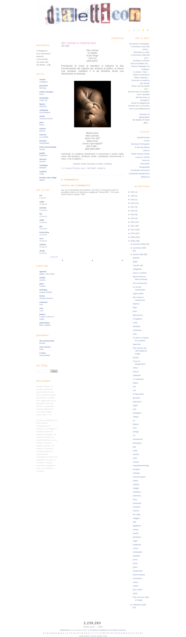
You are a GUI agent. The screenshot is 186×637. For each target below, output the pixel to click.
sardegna (43, 165)
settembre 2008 (139, 605)
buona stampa (139, 575)
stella (41, 220)
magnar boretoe (45, 292)
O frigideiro (137, 319)
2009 (132, 237)
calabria (42, 171)
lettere (135, 383)
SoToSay (43, 290)
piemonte (43, 85)
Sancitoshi (133, 44)
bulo (134, 409)
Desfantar (137, 545)
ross (41, 238)
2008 (132, 241)
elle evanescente (46, 341)
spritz (135, 593)
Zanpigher (137, 413)
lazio (41, 122)
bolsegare (145, 44)
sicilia (42, 116)
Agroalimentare (143, 137)
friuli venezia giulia (47, 147)
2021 (132, 192)
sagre (135, 541)
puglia (42, 153)
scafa (135, 450)
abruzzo (42, 159)
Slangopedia (144, 167)
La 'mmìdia (43, 137)
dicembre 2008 (139, 244)
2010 (132, 233)
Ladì (41, 305)
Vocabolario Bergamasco (139, 173)
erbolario (43, 302)
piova (135, 559)
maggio (136, 488)
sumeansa (137, 330)
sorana (42, 149)
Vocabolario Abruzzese (140, 170)
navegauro (144, 100)
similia (42, 278)
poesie (135, 533)
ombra (135, 586)
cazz (135, 334)
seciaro (136, 462)
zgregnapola (144, 117)
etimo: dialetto (45, 325)
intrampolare (44, 143)
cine (41, 308)
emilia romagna (46, 92)
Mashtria (136, 326)
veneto (42, 79)
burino (41, 125)
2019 (132, 199)
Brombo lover (133, 92)
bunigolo (136, 469)
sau (134, 386)
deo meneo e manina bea (78, 42)
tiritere (42, 314)
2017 (132, 207)
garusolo (136, 398)
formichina (44, 232)
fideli (135, 307)
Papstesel (43, 155)
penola (135, 357)
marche (42, 135)
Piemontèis (145, 164)
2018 (132, 203)
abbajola (42, 168)
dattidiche (137, 526)
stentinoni (137, 537)
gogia (135, 261)
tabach (42, 180)
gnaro (135, 567)
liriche (42, 296)
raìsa (41, 349)
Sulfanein (137, 375)
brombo (146, 106)
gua (134, 447)
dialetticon (73, 168)
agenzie (42, 271)
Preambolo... (138, 578)
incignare (145, 69)
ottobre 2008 (138, 254)
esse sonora (44, 347)
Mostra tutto (54, 257)
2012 (132, 226)
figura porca (138, 315)
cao (134, 390)
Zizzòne (42, 162)
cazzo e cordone (140, 273)
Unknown (143, 114)
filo (40, 214)
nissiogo (136, 473)
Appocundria (138, 293)
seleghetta (137, 269)
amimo (135, 529)
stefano (42, 244)
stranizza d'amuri (46, 119)
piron (135, 311)
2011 (132, 229)
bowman (93, 636)
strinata (136, 454)
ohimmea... (137, 496)
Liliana (135, 75)
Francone (136, 80)
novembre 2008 (139, 248)
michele (42, 208)
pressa (135, 371)
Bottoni (136, 424)
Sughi (135, 405)
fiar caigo (137, 514)
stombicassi (138, 439)
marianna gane (139, 477)
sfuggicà (136, 518)
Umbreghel (137, 552)
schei (135, 323)
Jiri (134, 435)
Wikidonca (145, 177)
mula (135, 458)
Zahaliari (136, 556)
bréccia (42, 131)
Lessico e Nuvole (142, 157)
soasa (135, 480)
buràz (41, 94)
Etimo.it (146, 150)
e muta (42, 353)
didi (134, 522)
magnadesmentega (141, 465)
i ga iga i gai (138, 265)
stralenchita (137, 571)
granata (136, 258)
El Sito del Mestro (142, 147)
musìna (136, 511)
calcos (135, 582)
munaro (42, 286)
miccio (135, 548)
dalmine (136, 304)
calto (147, 52)
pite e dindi (137, 590)
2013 (132, 222)
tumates (145, 92)
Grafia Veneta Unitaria (140, 154)
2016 (132, 211)
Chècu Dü (43, 100)
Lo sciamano (138, 379)
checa (135, 368)
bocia (135, 563)
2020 (132, 196)
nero (135, 428)
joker (41, 284)
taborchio (137, 344)
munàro (42, 280)
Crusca (147, 141)
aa (134, 420)
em (40, 195)
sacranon (145, 75)
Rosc (135, 499)
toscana (42, 141)
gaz (41, 226)
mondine (136, 507)
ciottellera (137, 492)
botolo (146, 61)
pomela (42, 343)
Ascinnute (137, 503)
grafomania (44, 323)
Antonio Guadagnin (139, 66)
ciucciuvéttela (44, 112)
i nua (41, 311)
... (149, 49)
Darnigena (137, 443)
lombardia (43, 98)
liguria (42, 104)
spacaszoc (137, 402)
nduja (41, 174)
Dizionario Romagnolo (140, 144)
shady (42, 251)
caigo (41, 202)
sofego (135, 417)
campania (43, 110)
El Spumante (138, 394)
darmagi (42, 88)
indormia (99, 636)
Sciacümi (43, 106)
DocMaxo (137, 61)
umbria (42, 128)
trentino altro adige (47, 178)
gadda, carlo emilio (46, 274)
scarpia (136, 484)
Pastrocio (146, 160)
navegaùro (43, 82)
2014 (132, 218)
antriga (136, 432)
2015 (132, 214)
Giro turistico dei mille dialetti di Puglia (140, 351)
